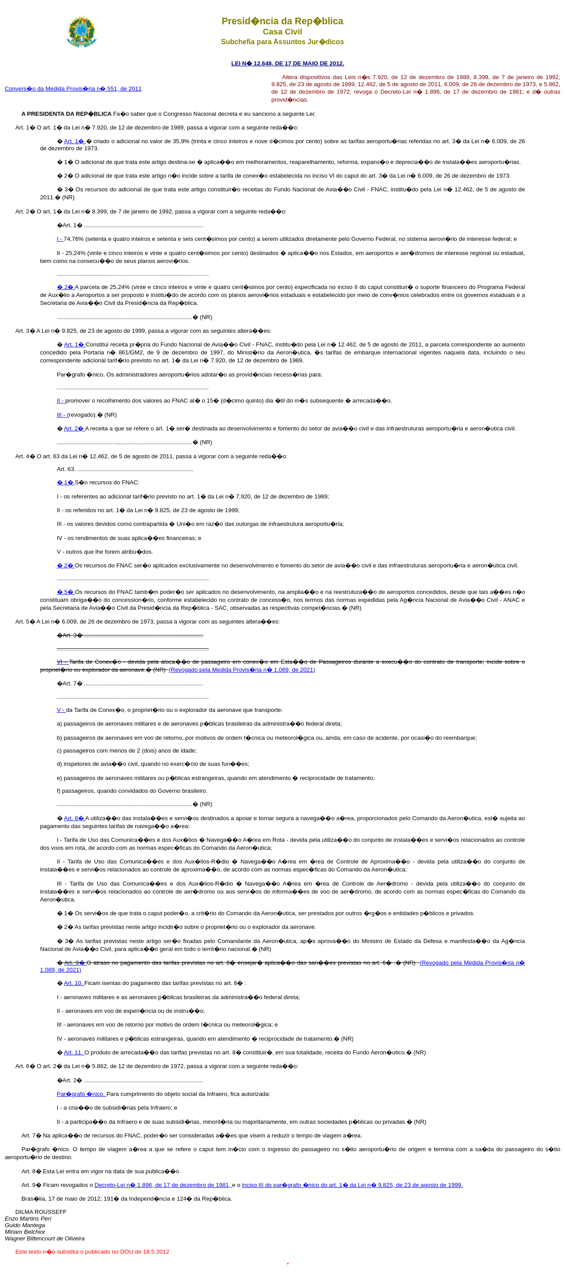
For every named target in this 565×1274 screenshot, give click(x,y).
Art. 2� (74, 428)
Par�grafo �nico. (82, 1094)
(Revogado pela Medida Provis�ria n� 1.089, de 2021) (242, 669)
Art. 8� (74, 818)
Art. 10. (74, 983)
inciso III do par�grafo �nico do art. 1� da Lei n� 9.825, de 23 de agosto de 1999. (352, 1185)
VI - (63, 661)
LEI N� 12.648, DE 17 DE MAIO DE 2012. (287, 63)
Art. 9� (75, 962)
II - (61, 400)
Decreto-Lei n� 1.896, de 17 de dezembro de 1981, (163, 1185)
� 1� (66, 482)
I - (60, 239)
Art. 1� (75, 141)
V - (61, 710)
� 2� (66, 287)
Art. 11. (74, 1052)
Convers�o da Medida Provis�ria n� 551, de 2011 (73, 88)
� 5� (66, 592)
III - (62, 414)
